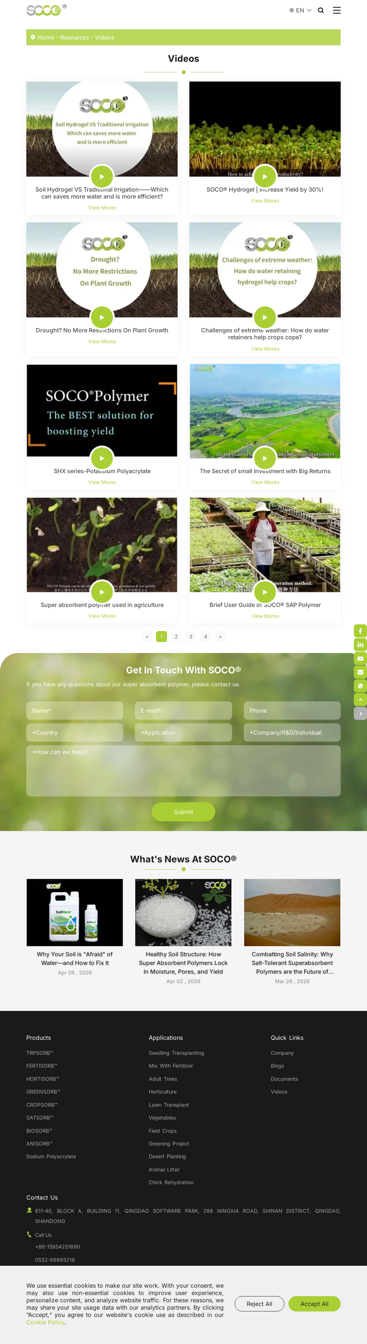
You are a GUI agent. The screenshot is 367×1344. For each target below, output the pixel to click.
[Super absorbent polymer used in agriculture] (102, 560)
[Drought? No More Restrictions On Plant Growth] (102, 289)
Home (46, 37)
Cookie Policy (45, 1322)
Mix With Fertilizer (171, 1065)
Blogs (277, 1065)
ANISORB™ (39, 1143)
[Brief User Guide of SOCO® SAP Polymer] (265, 560)
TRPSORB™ (39, 1053)
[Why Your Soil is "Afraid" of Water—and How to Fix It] (75, 932)
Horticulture (163, 1091)
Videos (104, 37)
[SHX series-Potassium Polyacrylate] (102, 426)
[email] (360, 685)
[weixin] (360, 631)
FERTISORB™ (41, 1065)
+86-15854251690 (57, 1246)
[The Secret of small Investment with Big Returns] (265, 426)
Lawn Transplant (169, 1105)
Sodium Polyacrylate (51, 1156)
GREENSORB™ (44, 1091)
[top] (360, 699)
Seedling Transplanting (176, 1053)
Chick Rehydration (171, 1182)
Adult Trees (163, 1079)
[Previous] (147, 636)
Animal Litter (164, 1169)
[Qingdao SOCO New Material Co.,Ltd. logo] (46, 10)
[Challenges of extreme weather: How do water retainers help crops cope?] (265, 289)
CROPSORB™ (42, 1105)
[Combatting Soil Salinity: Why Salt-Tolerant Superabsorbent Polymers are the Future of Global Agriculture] (292, 934)
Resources (74, 37)
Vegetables (162, 1117)
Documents (284, 1079)
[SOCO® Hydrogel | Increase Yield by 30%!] (265, 148)
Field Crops (163, 1131)
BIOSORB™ (39, 1131)
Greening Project (169, 1143)
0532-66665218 (55, 1260)
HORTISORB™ (42, 1079)
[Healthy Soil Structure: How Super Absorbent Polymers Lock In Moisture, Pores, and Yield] (183, 934)
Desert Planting (167, 1156)
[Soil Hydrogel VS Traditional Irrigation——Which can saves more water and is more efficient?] (102, 148)
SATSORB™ (39, 1117)
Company (282, 1053)
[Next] (220, 636)
